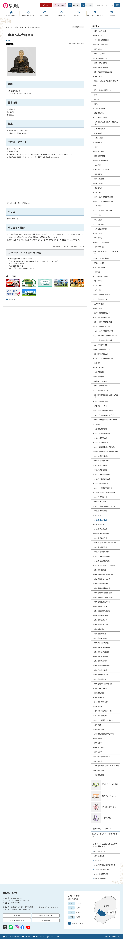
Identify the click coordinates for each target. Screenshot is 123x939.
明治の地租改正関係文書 (103, 90)
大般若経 (97, 165)
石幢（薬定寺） (99, 76)
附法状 (96, 99)
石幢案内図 (98, 133)
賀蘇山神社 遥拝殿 (100, 63)
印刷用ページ (79, 27)
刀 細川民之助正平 (101, 390)
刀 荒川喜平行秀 (100, 299)
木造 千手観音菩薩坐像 (102, 474)
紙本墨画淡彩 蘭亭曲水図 (103, 72)
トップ (8, 27)
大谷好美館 (98, 706)
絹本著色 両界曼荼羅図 (102, 665)
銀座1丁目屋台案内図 (101, 242)
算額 (96, 104)
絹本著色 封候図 (100, 634)
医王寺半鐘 (98, 49)
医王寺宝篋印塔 (99, 156)
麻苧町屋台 (98, 308)
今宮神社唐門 (99, 775)
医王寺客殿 (98, 743)
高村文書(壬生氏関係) (102, 169)
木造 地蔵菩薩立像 (100, 470)
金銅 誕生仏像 (99, 524)
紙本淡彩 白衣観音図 (101, 67)
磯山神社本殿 (99, 770)
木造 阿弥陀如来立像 (101, 552)
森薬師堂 (97, 725)
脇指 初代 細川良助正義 (103, 322)
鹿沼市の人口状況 (77, 923)
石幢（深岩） (99, 138)
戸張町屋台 (98, 285)
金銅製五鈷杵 (99, 367)
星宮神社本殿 (99, 729)
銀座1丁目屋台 (99, 247)
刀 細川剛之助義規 (101, 276)
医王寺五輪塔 (99, 151)
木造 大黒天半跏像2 (101, 456)
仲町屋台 (97, 272)
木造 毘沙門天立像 (100, 497)
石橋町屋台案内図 (100, 229)
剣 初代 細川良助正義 (102, 317)
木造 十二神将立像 (100, 438)
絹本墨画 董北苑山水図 (102, 602)
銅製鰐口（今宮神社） (102, 406)
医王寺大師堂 (99, 747)
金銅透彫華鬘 (99, 372)
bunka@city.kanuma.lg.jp (25, 268)
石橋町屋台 (98, 233)
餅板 (96, 94)
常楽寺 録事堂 (99, 697)
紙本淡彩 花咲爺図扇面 (102, 647)
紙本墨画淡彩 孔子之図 (102, 611)
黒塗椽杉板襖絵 (99, 629)
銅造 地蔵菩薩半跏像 (101, 533)
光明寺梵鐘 (98, 142)
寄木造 (10, 112)
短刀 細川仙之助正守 (102, 326)
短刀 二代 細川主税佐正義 (104, 197)
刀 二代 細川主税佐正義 (103, 210)
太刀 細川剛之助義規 (102, 294)
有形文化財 (22, 27)
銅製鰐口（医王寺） (101, 381)
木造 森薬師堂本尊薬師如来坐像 (106, 451)
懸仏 (96, 85)
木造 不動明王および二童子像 (104, 506)
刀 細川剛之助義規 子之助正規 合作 (106, 396)
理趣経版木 (98, 188)
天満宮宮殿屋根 (99, 128)
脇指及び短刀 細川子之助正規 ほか (106, 252)
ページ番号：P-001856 (76, 43)
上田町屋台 (98, 206)
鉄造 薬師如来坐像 (101, 160)
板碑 (96, 147)
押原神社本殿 (99, 693)
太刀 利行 (98, 192)
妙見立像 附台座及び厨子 (103, 410)
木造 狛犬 (97, 515)
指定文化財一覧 (99, 851)
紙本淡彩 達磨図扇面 (101, 652)
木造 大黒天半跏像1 (101, 465)
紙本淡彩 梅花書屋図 (101, 583)
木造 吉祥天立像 (100, 501)
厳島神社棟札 (99, 113)
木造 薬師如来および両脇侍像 (104, 492)
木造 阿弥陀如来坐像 (101, 460)
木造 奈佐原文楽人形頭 (102, 561)
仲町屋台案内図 (99, 267)
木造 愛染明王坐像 (100, 547)
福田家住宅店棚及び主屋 (103, 711)
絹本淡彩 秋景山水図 (101, 615)
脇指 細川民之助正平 (102, 313)
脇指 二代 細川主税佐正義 (104, 201)
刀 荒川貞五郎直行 (101, 117)
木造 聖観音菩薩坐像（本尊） (105, 415)
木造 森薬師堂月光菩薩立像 (104, 447)
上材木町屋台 (99, 304)
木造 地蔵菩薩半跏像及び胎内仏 (106, 419)
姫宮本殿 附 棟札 (100, 31)
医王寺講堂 (98, 738)
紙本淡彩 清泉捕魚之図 (102, 588)
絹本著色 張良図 (100, 679)
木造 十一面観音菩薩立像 (103, 488)
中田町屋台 (98, 220)
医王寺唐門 (98, 752)
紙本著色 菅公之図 (100, 606)
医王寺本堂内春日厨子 (102, 756)
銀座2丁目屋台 (99, 263)
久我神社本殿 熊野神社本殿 (104, 734)
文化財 (14, 27)
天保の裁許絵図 (99, 108)
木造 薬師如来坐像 (100, 538)
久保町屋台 (98, 290)
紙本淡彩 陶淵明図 (100, 661)
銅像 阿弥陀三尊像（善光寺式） (105, 542)
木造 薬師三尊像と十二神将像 (104, 565)
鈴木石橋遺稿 (99, 179)
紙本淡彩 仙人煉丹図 (101, 643)
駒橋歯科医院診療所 (101, 702)
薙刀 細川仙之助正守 (102, 349)
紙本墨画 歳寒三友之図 (102, 579)
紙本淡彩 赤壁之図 (100, 620)
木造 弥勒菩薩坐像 (101, 483)
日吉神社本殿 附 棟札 (101, 40)
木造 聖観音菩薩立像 (102, 433)
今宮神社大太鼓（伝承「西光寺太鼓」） (106, 123)
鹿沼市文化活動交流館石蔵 (103, 720)
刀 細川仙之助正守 (101, 354)
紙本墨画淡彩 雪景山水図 (103, 593)
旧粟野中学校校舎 (100, 58)
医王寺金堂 (98, 761)
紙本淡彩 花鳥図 (100, 570)
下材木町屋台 (99, 224)
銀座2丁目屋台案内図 (101, 258)
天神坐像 (97, 424)
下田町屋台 (98, 215)
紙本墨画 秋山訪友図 (101, 674)
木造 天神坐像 (99, 53)
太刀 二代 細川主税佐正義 (104, 331)
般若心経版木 (99, 183)
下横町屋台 (98, 238)
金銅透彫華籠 (99, 376)
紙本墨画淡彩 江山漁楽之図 (104, 574)
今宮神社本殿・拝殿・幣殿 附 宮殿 (106, 765)
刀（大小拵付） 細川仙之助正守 (105, 335)
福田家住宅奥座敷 (100, 715)
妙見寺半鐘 (98, 35)
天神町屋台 (98, 281)
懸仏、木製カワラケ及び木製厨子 (106, 81)
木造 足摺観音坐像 (101, 442)
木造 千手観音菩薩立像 (102, 479)
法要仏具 (97, 363)
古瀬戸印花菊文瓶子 (101, 401)
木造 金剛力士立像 (100, 511)
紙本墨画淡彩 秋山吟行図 (103, 684)
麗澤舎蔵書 (98, 174)
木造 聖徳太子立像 (100, 529)
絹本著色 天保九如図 (101, 624)
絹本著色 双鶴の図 (100, 638)
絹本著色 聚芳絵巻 (100, 670)
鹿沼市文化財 (22, 203)
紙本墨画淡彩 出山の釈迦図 (104, 597)
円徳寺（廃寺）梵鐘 (101, 44)
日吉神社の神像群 (100, 429)
